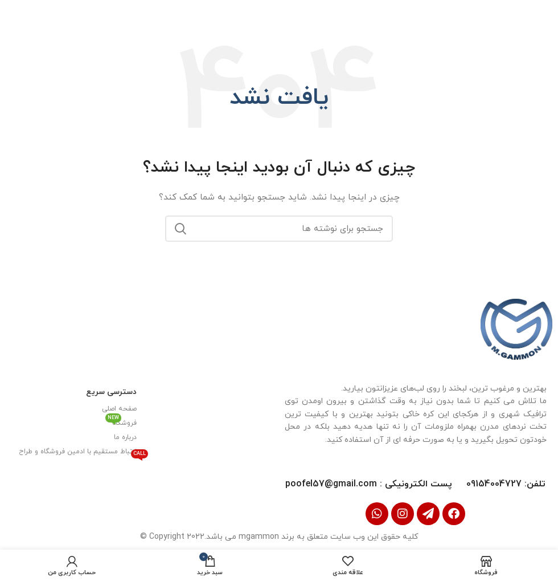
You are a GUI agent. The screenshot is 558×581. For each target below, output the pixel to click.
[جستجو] (279, 229)
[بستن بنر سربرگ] (14, 14)
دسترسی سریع (111, 391)
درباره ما (125, 436)
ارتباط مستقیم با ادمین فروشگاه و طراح (78, 452)
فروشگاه (121, 421)
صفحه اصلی (119, 408)
